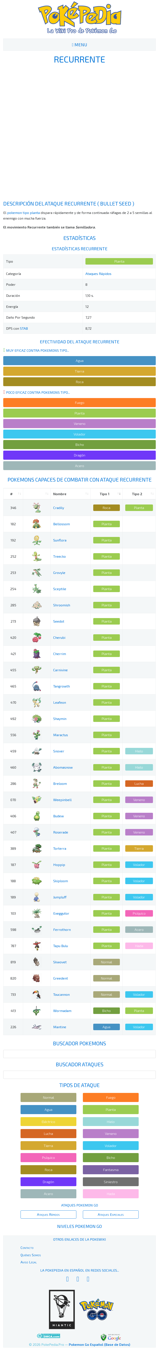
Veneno (79, 423)
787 (13, 946)
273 (13, 621)
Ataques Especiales (111, 1214)
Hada (139, 946)
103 (13, 913)
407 (13, 832)
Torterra (59, 848)
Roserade (60, 832)
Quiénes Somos (31, 1255)
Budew (58, 816)
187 (13, 865)
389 (13, 848)
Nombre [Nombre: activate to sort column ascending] (59, 494)
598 (13, 929)
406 (13, 816)
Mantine (59, 1027)
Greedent (60, 978)
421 (13, 654)
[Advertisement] (79, 132)
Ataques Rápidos (98, 273)
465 (13, 686)
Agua (80, 360)
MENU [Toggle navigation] (79, 44)
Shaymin (59, 718)
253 (13, 572)
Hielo (139, 751)
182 (13, 524)
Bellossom (61, 524)
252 (13, 556)
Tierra (79, 371)
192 (13, 540)
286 (13, 783)
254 (13, 589)
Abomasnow (63, 767)
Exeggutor (61, 913)
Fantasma (111, 1170)
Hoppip (59, 865)
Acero (79, 466)
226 (13, 1027)
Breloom (60, 783)
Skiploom (60, 881)
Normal (106, 962)
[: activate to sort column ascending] (36, 494)
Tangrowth (61, 686)
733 (13, 994)
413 (13, 1011)
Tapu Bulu (60, 946)
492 (13, 718)
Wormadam (62, 1011)
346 (13, 508)
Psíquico (139, 913)
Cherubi (59, 637)
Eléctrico (48, 1122)
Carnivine (60, 670)
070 (13, 800)
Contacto (27, 1247)
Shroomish (61, 605)
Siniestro (111, 1182)
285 (13, 605)
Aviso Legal (29, 1262)
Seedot (58, 621)
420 (13, 637)
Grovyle (59, 572)
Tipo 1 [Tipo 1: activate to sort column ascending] (104, 494)
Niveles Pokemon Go (79, 1226)
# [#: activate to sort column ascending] (11, 494)
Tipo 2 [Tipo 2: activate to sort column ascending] (137, 494)
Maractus (60, 735)
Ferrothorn (62, 929)
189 (13, 897)
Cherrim (59, 654)
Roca (80, 382)
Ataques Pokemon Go (79, 1205)
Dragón (79, 455)
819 (13, 962)
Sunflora (59, 540)
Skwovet (60, 962)
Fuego (79, 402)
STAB (24, 328)
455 (13, 670)
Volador (79, 434)
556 (13, 735)
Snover (58, 751)
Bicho (79, 444)
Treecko (59, 556)
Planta (119, 261)
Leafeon (59, 702)
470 (13, 702)
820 (13, 978)
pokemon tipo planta (23, 212)
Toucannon (61, 994)
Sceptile (59, 589)
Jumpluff (59, 897)
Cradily (58, 508)
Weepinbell (62, 800)
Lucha (139, 783)
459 (13, 751)
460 (13, 767)
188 (13, 881)
